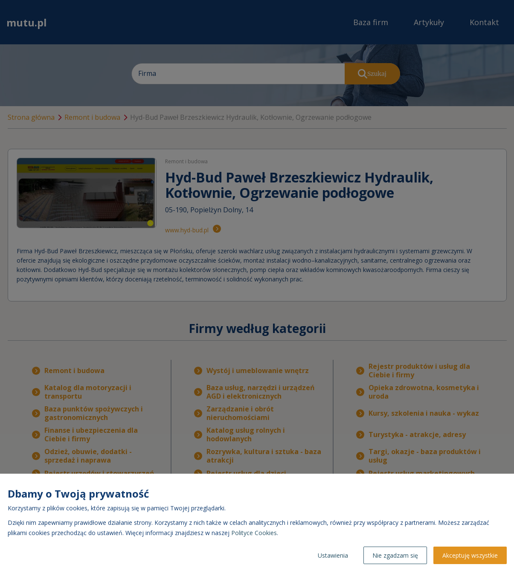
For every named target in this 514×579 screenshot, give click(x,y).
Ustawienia (333, 555)
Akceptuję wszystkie (470, 555)
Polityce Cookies (254, 533)
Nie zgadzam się (395, 555)
